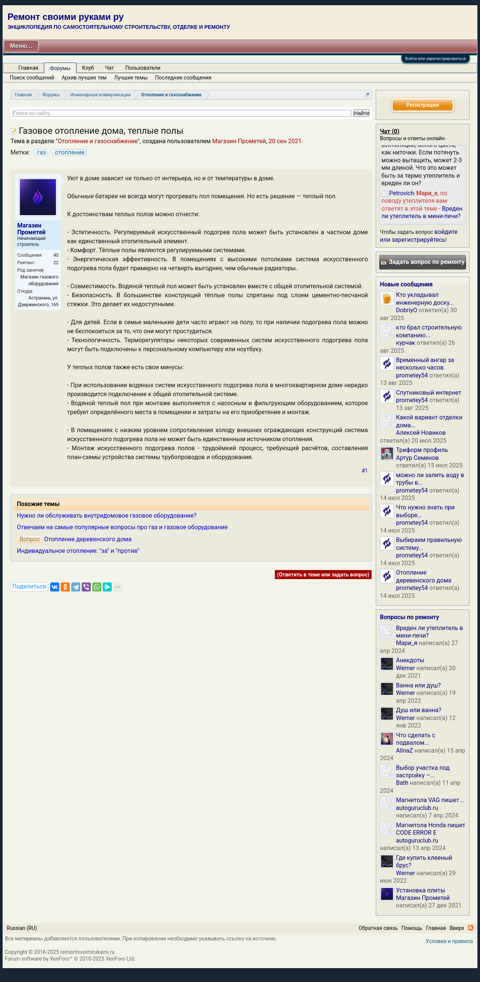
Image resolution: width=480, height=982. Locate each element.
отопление (68, 152)
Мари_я (406, 643)
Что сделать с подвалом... (415, 739)
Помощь (411, 928)
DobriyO (406, 310)
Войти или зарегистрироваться (435, 58)
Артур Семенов (417, 457)
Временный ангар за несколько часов (425, 363)
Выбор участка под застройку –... (423, 771)
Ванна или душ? (418, 685)
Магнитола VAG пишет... (430, 800)
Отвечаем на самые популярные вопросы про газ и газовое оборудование (122, 527)
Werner (405, 668)
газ (40, 152)
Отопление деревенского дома (88, 539)
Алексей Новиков (421, 432)
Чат (109, 68)
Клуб (88, 68)
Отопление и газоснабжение (98, 141)
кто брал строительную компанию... (429, 331)
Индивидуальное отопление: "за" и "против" (78, 550)
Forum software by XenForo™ (70, 959)
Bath (402, 782)
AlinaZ (404, 750)
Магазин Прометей (239, 141)
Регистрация (422, 104)
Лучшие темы (130, 78)
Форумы (60, 68)
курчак (405, 342)
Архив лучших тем (84, 78)
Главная (28, 68)
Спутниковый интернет (428, 392)
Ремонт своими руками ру (66, 17)
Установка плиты (420, 890)
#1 (365, 471)
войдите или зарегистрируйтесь (419, 235)
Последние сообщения (183, 78)
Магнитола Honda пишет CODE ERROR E (430, 829)
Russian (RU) (22, 928)
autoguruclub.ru (417, 807)
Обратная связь (378, 928)
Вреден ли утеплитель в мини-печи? (421, 212)
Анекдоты (410, 660)
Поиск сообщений (32, 78)
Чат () (389, 131)
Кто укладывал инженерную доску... (425, 298)
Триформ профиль (422, 450)
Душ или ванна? (418, 710)
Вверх (457, 928)
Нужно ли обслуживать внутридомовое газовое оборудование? (106, 515)
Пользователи (142, 68)
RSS (470, 927)
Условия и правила (449, 941)
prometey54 (412, 375)
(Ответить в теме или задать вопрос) (323, 575)
